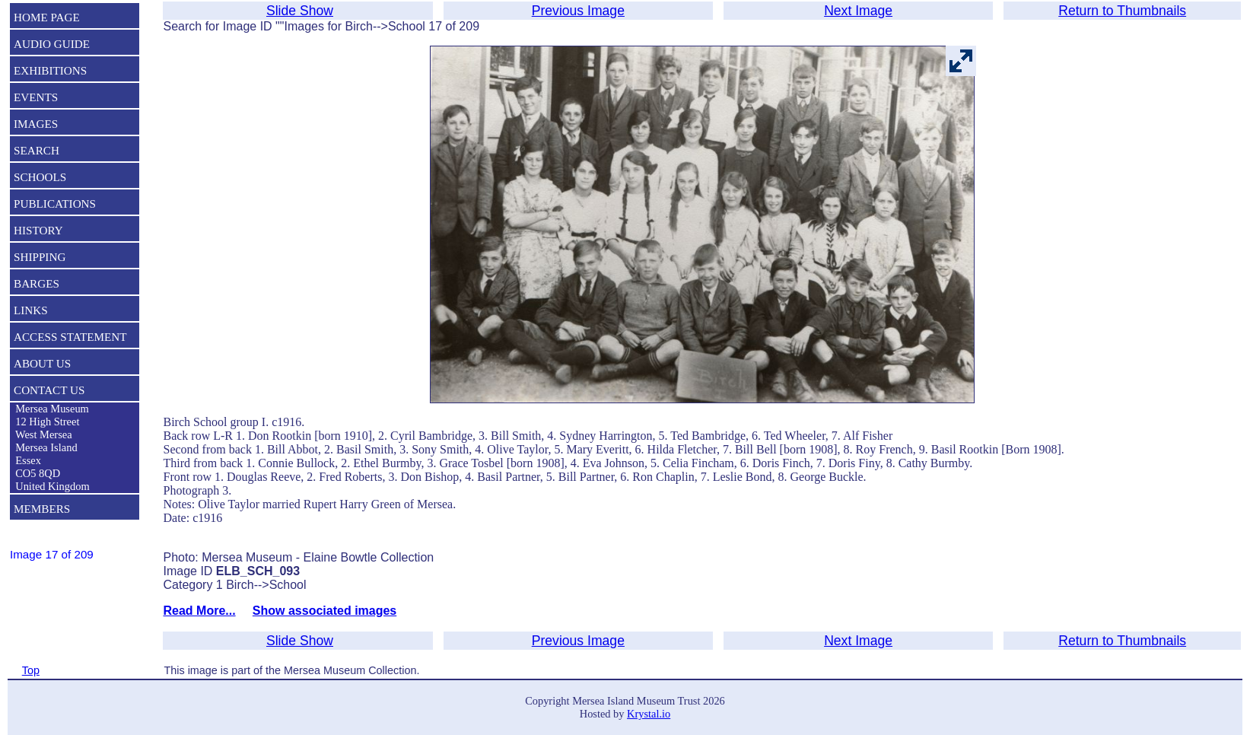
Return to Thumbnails (1122, 10)
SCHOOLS (40, 176)
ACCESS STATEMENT (70, 336)
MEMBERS (42, 508)
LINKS (31, 310)
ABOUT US (42, 363)
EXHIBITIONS (50, 70)
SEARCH (36, 150)
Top (31, 670)
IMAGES (36, 123)
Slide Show (299, 10)
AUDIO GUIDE (52, 43)
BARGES (36, 283)
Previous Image (578, 10)
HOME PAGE (47, 17)
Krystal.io (648, 714)
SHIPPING (39, 256)
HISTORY (38, 230)
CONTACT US (49, 389)
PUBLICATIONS (55, 203)
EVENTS (36, 97)
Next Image (858, 10)
